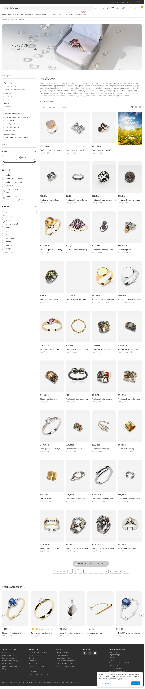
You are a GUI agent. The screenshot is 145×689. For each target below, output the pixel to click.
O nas (4, 652)
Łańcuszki (7, 103)
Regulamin (33, 663)
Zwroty (31, 658)
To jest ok (136, 683)
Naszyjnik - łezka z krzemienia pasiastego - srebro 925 (70, 633)
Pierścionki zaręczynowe (12, 114)
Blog (4, 669)
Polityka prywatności (36, 666)
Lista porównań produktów (38, 674)
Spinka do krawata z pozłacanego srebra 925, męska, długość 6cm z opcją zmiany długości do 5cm (100, 633)
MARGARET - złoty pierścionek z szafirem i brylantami (128, 633)
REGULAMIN (120, 2)
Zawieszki (7, 107)
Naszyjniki (7, 93)
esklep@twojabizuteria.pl (118, 671)
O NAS (112, 2)
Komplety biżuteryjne (11, 124)
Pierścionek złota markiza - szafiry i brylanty (13, 633)
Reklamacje (33, 661)
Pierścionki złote (11, 86)
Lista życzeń (33, 671)
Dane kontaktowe (8, 655)
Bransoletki (7, 96)
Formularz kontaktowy (10, 658)
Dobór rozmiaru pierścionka (66, 666)
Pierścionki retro (9, 131)
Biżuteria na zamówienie (11, 666)
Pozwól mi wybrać (106, 683)
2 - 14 (126, 571)
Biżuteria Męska (9, 120)
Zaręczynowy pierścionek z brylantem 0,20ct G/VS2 (41, 633)
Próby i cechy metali (63, 658)
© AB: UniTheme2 (73, 683)
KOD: (41, 153)
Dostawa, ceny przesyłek (38, 652)
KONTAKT (129, 2)
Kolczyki (6, 100)
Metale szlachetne (62, 655)
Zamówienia (33, 669)
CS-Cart (44, 683)
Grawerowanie (7, 663)
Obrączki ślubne (9, 134)
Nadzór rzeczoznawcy (10, 661)
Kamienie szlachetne (63, 652)
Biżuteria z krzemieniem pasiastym (16, 117)
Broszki (6, 110)
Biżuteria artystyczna (11, 127)
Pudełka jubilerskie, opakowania (15, 138)
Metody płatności (35, 655)
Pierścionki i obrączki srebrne (15, 90)
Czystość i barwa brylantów (65, 661)
